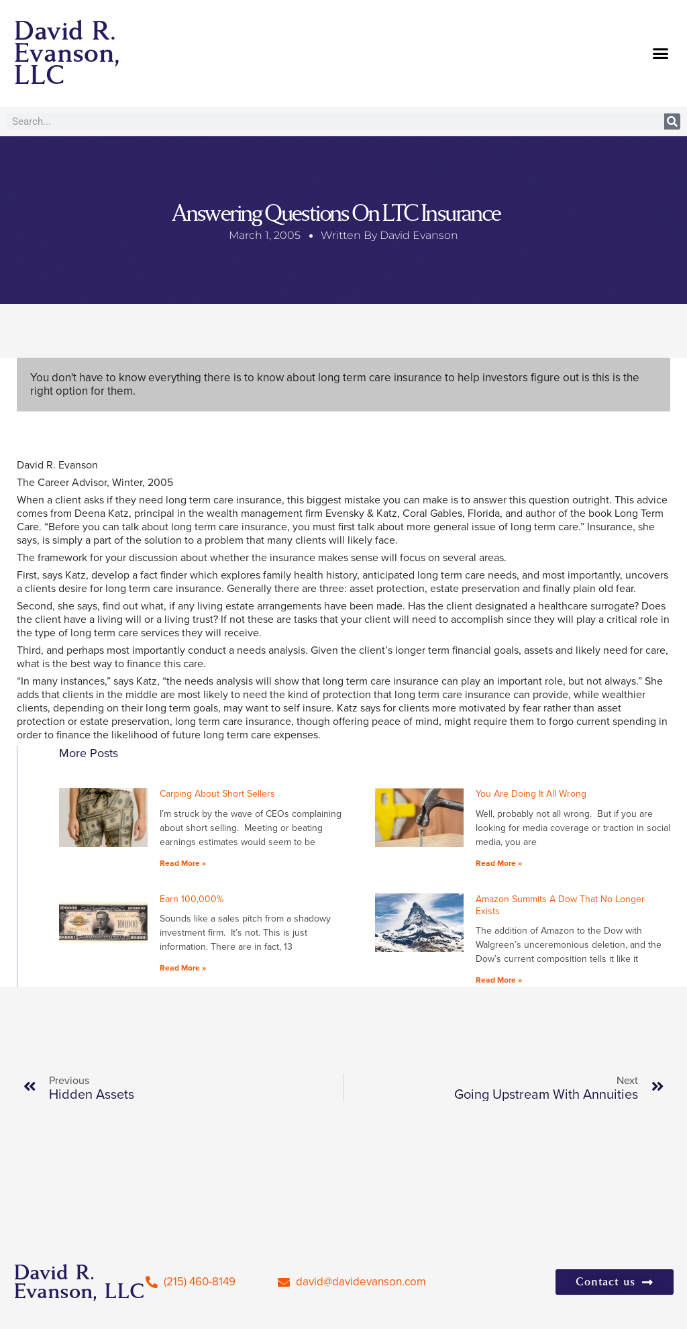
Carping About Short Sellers (217, 794)
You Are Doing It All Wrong (531, 794)
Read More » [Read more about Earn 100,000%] (183, 968)
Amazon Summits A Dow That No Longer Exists (560, 905)
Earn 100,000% (191, 899)
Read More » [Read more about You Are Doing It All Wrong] (499, 863)
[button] (661, 53)
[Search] (672, 121)
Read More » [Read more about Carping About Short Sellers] (183, 863)
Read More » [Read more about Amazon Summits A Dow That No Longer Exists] (499, 980)
